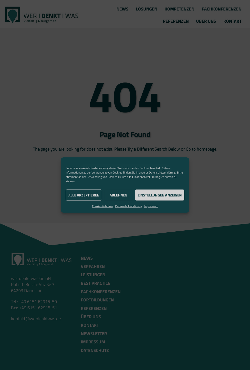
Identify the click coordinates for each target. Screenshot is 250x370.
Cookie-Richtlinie (102, 206)
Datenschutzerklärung (162, 172)
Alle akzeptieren (83, 195)
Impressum (151, 206)
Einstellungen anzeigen (160, 195)
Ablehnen (118, 195)
